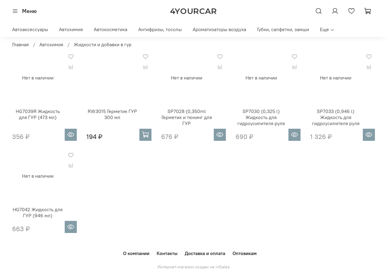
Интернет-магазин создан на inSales (194, 267)
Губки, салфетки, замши (283, 29)
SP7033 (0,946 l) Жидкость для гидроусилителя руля (335, 117)
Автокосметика (110, 29)
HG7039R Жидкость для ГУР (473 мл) (38, 114)
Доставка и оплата (205, 253)
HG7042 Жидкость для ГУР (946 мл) (38, 212)
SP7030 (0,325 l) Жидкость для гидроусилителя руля (261, 117)
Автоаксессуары (30, 29)
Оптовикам (245, 253)
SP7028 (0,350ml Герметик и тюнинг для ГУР (186, 117)
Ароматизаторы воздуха (219, 29)
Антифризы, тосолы (160, 29)
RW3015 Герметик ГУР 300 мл (112, 114)
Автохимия (71, 29)
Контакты (167, 253)
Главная (20, 44)
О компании (136, 253)
